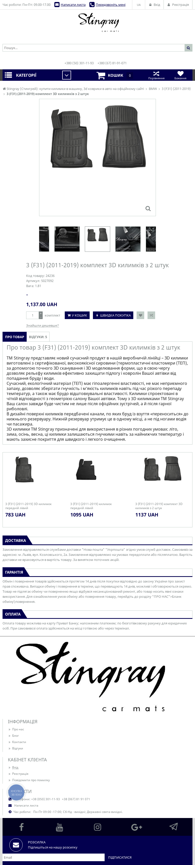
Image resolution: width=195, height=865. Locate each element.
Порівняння (156, 75)
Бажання (180, 75)
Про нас (16, 729)
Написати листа (73, 4)
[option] (97, 239)
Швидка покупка (115, 315)
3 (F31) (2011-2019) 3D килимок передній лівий (28, 506)
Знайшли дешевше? (42, 325)
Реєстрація (18, 774)
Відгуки (15, 748)
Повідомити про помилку (29, 780)
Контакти (17, 742)
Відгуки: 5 (38, 337)
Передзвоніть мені (110, 4)
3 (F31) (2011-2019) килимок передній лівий (91, 506)
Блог (13, 735)
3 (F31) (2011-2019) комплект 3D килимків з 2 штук (159, 506)
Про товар (14, 337)
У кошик (79, 315)
